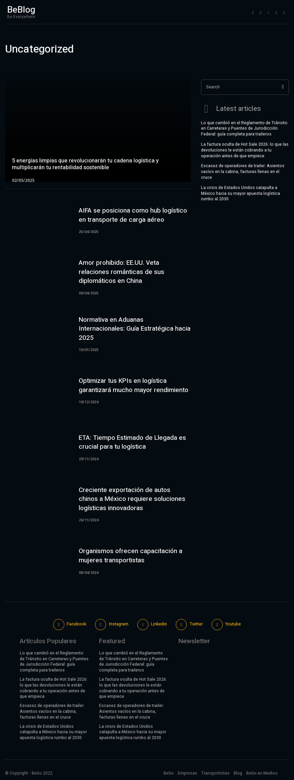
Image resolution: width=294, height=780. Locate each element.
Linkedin (159, 624)
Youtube (233, 624)
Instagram (118, 624)
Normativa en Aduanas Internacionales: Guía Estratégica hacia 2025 (134, 329)
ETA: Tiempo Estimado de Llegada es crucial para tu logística (132, 442)
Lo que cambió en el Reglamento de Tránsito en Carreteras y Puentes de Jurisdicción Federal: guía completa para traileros (244, 128)
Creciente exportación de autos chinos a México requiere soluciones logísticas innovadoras (132, 499)
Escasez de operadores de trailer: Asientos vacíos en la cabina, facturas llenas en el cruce (242, 171)
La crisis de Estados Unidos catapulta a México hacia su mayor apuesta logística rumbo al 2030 (240, 193)
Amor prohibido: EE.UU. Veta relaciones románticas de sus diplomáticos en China (121, 272)
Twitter (196, 624)
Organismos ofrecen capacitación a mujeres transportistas (130, 555)
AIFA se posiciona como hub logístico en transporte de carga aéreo (133, 215)
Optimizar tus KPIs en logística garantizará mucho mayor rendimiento (133, 385)
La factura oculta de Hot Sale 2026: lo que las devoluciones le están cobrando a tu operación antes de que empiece (245, 149)
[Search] (283, 87)
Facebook (76, 624)
